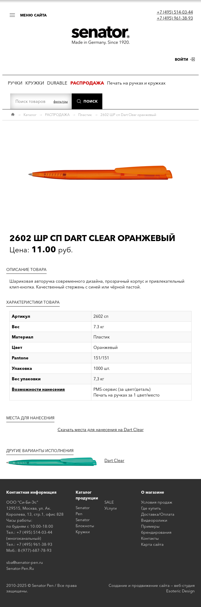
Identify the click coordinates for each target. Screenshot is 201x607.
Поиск (90, 101)
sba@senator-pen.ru (24, 562)
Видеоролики (154, 520)
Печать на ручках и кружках (136, 83)
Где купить (151, 508)
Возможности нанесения (38, 389)
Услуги (110, 508)
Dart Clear (114, 460)
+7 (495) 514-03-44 (175, 12)
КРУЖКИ (34, 83)
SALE (109, 502)
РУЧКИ (15, 83)
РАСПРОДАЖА (57, 115)
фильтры (60, 101)
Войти (181, 59)
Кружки (83, 531)
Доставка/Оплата (157, 514)
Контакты (150, 538)
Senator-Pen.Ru (20, 568)
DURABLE (57, 83)
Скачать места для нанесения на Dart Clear (101, 429)
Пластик (85, 115)
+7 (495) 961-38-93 (175, 18)
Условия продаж (156, 502)
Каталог (30, 115)
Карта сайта (152, 544)
